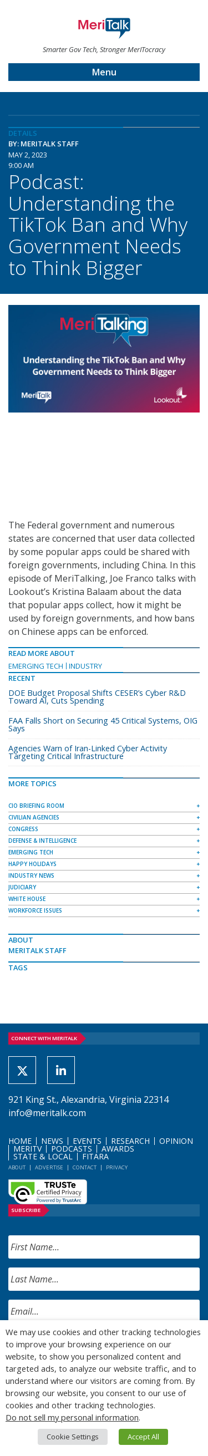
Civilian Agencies (33, 817)
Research (130, 1141)
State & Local (43, 1156)
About (17, 1167)
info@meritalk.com (47, 1113)
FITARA (95, 1156)
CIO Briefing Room (36, 806)
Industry (85, 666)
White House (26, 899)
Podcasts (71, 1148)
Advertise (49, 1167)
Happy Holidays (32, 864)
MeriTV (27, 1148)
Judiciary (22, 887)
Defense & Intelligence (42, 840)
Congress (23, 829)
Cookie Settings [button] (73, 1437)
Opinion (176, 1141)
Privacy (117, 1167)
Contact (85, 1167)
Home (20, 1141)
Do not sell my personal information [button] (72, 1417)
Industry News (31, 875)
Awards (118, 1148)
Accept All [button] (143, 1437)
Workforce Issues (35, 910)
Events (87, 1141)
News (52, 1141)
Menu (104, 72)
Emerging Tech (35, 666)
